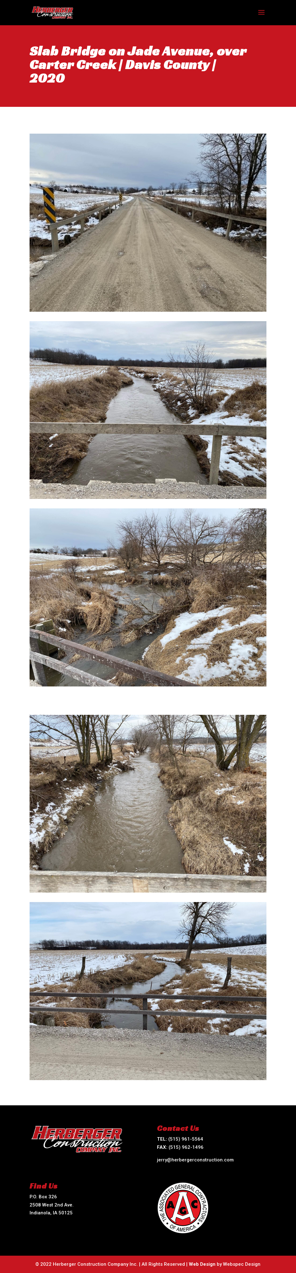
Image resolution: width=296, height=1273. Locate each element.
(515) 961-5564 (185, 1139)
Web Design (202, 1264)
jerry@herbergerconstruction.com (195, 1160)
